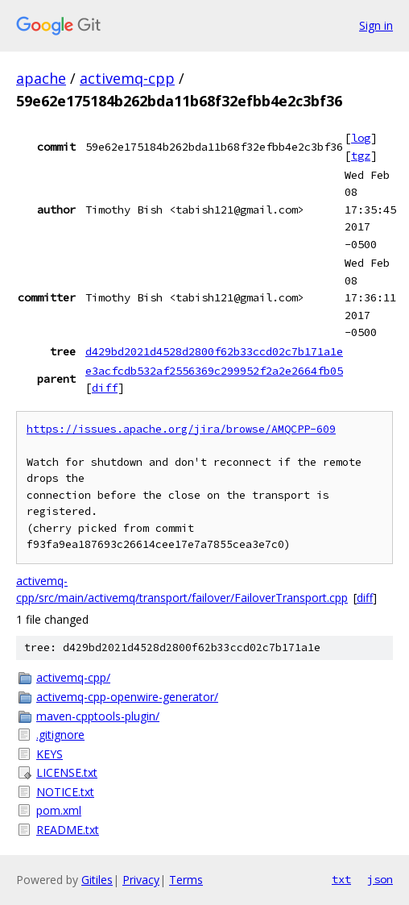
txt (341, 879)
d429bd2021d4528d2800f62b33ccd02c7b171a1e (214, 351)
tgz (360, 155)
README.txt (67, 829)
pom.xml (58, 810)
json (380, 879)
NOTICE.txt (65, 791)
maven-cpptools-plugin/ (97, 716)
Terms (186, 879)
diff (105, 387)
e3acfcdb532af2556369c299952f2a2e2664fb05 (214, 370)
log (360, 138)
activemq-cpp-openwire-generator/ (127, 696)
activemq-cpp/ (73, 677)
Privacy (140, 879)
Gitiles (97, 879)
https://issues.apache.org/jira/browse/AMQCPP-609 (181, 429)
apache (41, 78)
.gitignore (60, 734)
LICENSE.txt (66, 772)
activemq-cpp (127, 78)
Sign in (376, 25)
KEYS (49, 754)
